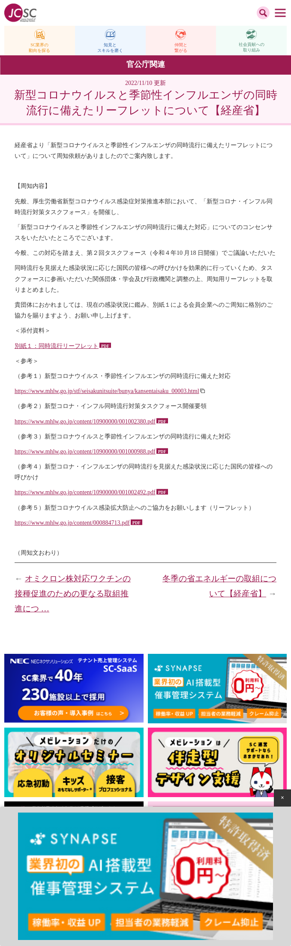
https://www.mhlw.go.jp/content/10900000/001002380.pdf (85, 421)
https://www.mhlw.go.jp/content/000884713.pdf (72, 523)
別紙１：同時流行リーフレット (57, 346)
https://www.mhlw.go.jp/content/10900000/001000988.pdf (85, 451)
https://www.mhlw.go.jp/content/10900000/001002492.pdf (85, 492)
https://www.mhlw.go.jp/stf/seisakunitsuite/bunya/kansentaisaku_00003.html (107, 391)
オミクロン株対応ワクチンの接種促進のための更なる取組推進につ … (73, 593)
